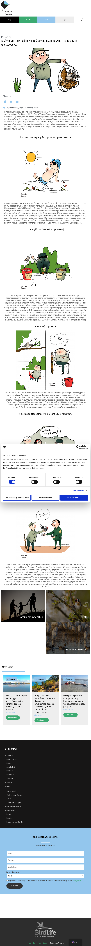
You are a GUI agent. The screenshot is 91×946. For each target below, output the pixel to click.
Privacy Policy (76, 881)
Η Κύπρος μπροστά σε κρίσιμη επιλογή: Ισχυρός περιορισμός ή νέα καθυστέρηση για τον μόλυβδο (74, 701)
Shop (9, 20)
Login (64, 20)
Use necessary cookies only (17, 498)
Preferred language (13, 872)
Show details (78, 491)
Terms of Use (43, 943)
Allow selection (45, 498)
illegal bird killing (12, 108)
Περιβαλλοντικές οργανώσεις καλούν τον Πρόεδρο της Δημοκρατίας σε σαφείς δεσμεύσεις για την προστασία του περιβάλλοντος (44, 703)
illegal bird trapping (26, 108)
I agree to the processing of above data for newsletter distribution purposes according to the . (45, 881)
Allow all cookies (74, 498)
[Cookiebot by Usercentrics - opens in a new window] (78, 447)
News (36, 108)
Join (46, 20)
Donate (28, 20)
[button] (5, 101)
